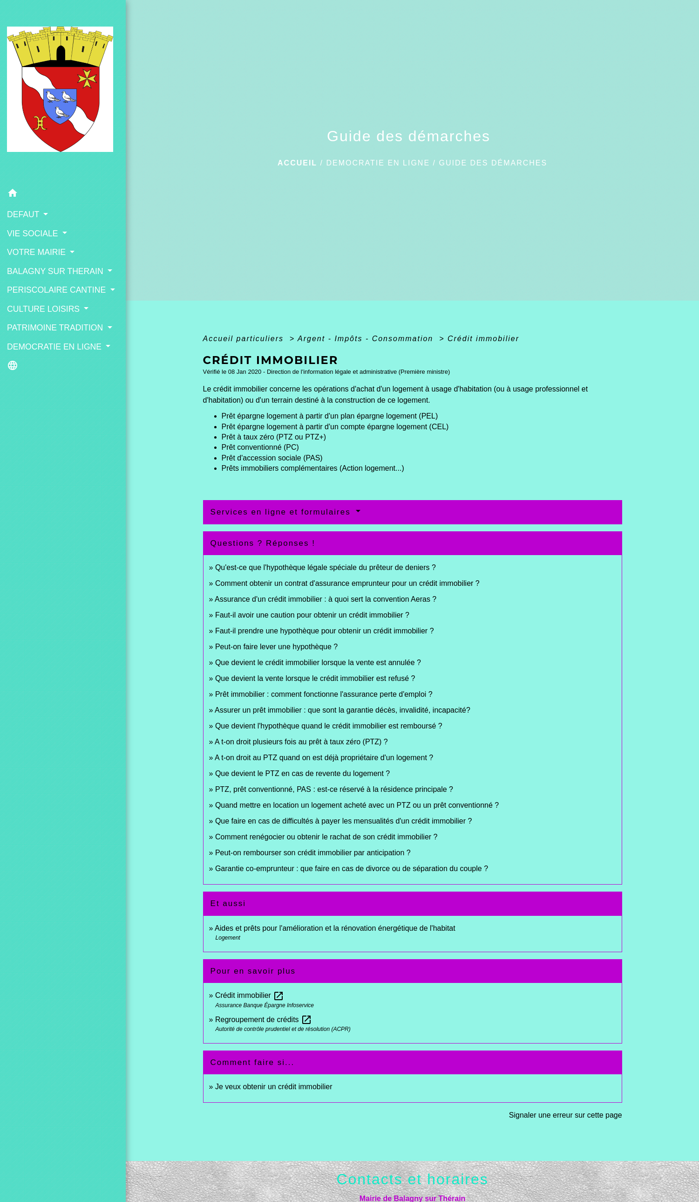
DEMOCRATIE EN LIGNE (378, 163)
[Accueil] (63, 92)
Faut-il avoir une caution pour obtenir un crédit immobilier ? (312, 615)
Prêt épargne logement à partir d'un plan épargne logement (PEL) (330, 416)
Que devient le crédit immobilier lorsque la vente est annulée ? (318, 662)
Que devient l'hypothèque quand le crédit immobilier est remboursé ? (328, 726)
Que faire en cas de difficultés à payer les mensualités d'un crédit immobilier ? (343, 821)
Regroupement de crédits (263, 1019)
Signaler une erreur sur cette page (565, 1115)
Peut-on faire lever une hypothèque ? (276, 647)
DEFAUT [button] (24, 214)
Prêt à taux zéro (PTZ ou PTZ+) (274, 437)
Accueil (297, 163)
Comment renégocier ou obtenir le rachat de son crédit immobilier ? (326, 837)
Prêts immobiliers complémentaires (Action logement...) (313, 468)
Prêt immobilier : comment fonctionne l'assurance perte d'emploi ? (324, 694)
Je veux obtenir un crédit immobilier (274, 1087)
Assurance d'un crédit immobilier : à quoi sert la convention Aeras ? (325, 599)
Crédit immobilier (483, 339)
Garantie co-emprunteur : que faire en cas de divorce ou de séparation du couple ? (351, 868)
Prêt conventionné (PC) (260, 447)
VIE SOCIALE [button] (33, 233)
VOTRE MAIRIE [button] (37, 252)
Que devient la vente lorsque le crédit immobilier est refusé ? (315, 678)
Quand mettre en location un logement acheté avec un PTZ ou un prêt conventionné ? (357, 805)
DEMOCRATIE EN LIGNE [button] (55, 346)
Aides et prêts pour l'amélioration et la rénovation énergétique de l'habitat (335, 928)
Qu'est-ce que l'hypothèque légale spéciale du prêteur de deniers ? (325, 567)
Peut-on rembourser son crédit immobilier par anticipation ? (313, 853)
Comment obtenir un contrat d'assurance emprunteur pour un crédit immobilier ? (347, 583)
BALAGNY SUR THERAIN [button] (56, 271)
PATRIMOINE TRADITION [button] (56, 327)
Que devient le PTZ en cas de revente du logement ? (302, 773)
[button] (63, 194)
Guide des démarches (493, 163)
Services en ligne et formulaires (282, 512)
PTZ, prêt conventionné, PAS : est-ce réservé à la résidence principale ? (334, 789)
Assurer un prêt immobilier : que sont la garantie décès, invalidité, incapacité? (342, 710)
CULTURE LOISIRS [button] (44, 309)
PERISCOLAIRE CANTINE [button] (57, 290)
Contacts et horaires (412, 1179)
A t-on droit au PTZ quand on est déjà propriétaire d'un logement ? (324, 758)
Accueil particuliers (245, 339)
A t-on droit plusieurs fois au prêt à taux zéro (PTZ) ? (301, 742)
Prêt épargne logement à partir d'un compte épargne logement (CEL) (335, 427)
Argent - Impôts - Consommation (367, 339)
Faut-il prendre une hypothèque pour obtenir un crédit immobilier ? (324, 631)
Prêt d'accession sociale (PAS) (272, 458)
